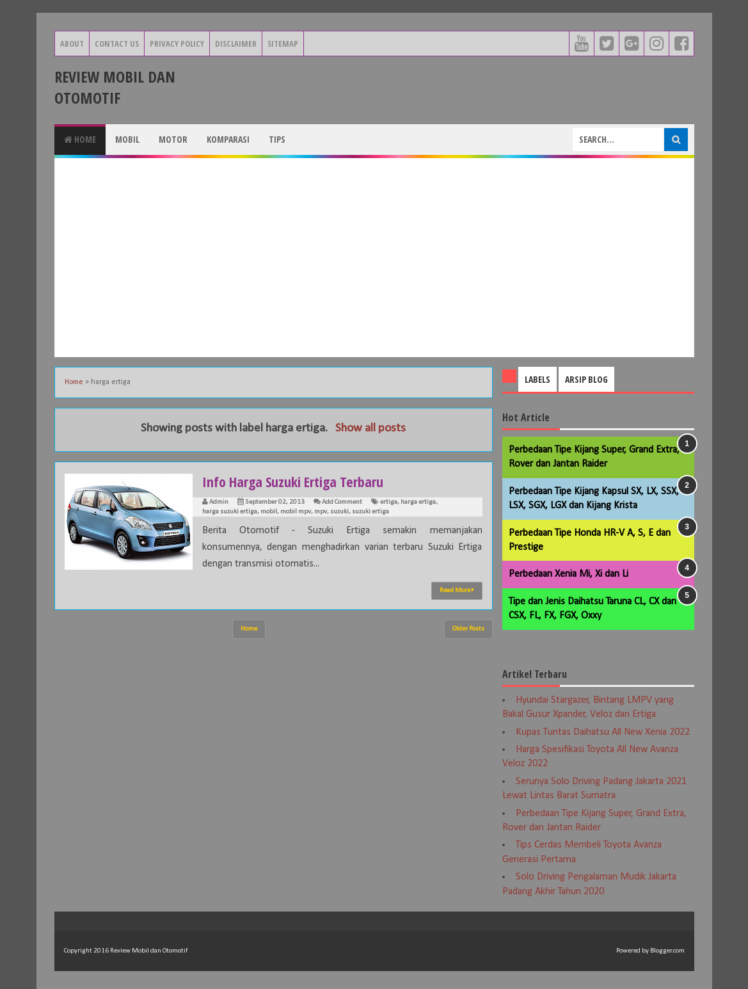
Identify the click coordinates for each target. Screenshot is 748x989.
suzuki (339, 511)
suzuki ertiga (370, 511)
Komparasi (228, 139)
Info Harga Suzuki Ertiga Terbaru (292, 481)
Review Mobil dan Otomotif (114, 87)
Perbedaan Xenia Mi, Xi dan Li (568, 574)
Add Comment (342, 502)
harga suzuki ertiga (229, 511)
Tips (277, 139)
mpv (320, 511)
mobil (268, 511)
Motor (173, 139)
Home (80, 139)
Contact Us (117, 43)
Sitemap (282, 43)
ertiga (388, 502)
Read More (457, 590)
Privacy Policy (177, 43)
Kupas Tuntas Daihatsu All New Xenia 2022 (603, 732)
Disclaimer (236, 43)
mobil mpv (295, 511)
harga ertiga (418, 502)
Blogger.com (667, 950)
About (72, 43)
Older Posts (468, 628)
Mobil (127, 139)
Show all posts (370, 428)
